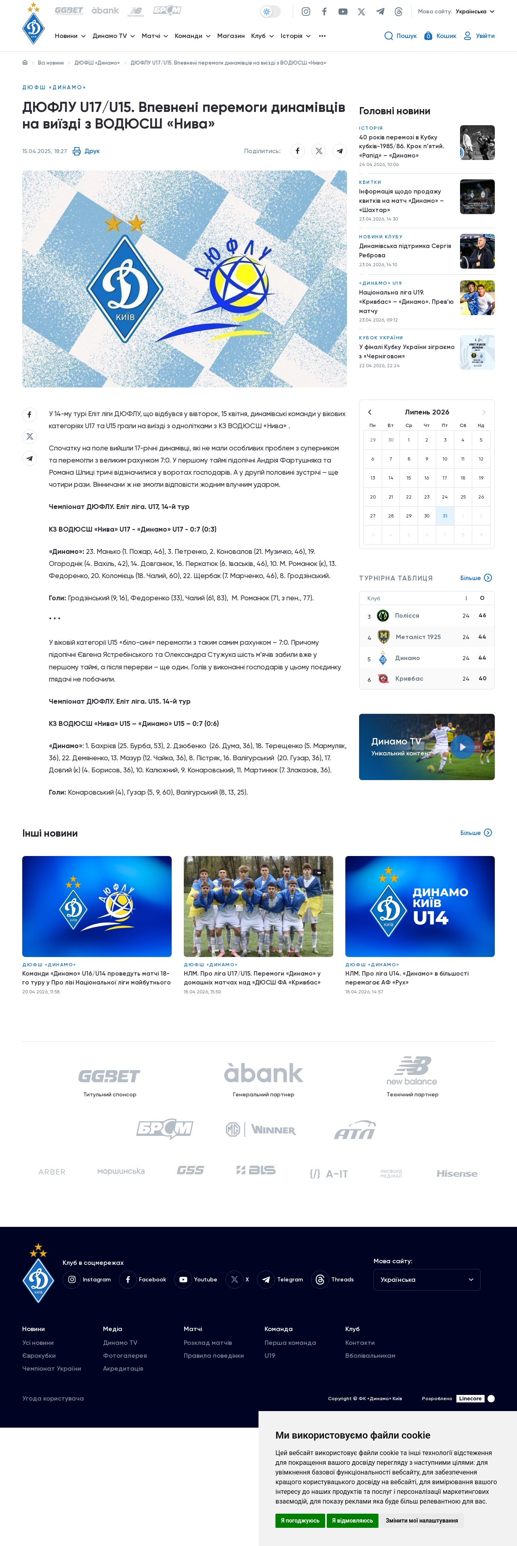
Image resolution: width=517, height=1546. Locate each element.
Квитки (370, 188)
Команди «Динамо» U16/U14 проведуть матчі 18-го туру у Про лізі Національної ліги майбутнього (92, 1072)
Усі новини (38, 1461)
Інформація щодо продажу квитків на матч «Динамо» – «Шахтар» (402, 207)
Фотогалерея (125, 1474)
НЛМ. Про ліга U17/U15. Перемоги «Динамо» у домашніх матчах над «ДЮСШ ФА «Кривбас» (255, 1067)
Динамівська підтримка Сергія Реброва (406, 259)
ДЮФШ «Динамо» (97, 63)
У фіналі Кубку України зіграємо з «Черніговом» (397, 363)
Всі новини (51, 63)
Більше (476, 590)
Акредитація (123, 1487)
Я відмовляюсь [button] (352, 1520)
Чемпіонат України (51, 1487)
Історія (371, 131)
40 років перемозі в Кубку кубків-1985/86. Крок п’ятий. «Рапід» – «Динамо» (402, 150)
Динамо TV (120, 1461)
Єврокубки (39, 1474)
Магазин (233, 38)
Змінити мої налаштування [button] (422, 1520)
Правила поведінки (214, 1474)
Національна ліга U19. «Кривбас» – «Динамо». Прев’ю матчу (407, 311)
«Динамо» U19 (380, 292)
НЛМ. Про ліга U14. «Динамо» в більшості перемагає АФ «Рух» (409, 1067)
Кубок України (381, 349)
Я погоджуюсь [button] (300, 1520)
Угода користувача (53, 1517)
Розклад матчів (208, 1461)
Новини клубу (381, 245)
